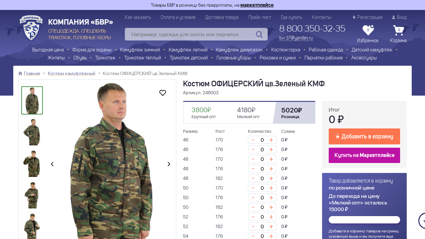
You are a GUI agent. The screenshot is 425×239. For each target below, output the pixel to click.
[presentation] (52, 165)
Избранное (368, 34)
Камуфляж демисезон (239, 50)
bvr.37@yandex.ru (296, 38)
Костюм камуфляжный (71, 73)
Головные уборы (233, 58)
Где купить (291, 17)
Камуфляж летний (188, 50)
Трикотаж (105, 58)
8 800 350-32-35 (312, 29)
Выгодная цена (48, 50)
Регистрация (367, 17)
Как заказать (138, 17)
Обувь (80, 58)
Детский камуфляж (372, 50)
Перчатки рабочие (323, 58)
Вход (399, 17)
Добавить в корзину (364, 136)
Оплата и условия (178, 17)
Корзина (398, 34)
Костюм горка (285, 50)
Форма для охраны (92, 50)
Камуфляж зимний (140, 50)
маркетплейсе (257, 5)
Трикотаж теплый (142, 58)
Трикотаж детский (189, 58)
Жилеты (56, 58)
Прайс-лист (259, 17)
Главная (32, 73)
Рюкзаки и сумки (278, 58)
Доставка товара (222, 17)
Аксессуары (364, 58)
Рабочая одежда (326, 50)
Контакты (321, 17)
